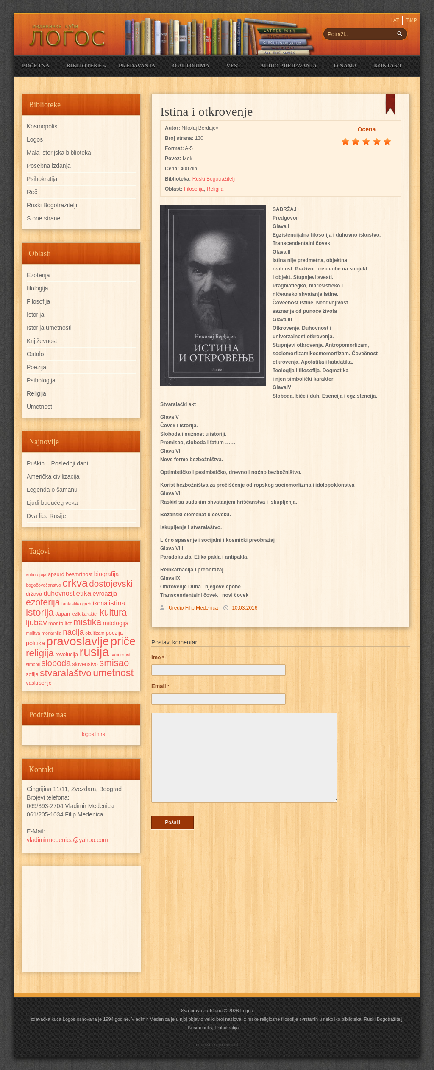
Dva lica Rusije (46, 516)
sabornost (121, 654)
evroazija (105, 593)
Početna (35, 65)
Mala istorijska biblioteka (59, 152)
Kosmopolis (42, 126)
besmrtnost (79, 574)
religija (40, 652)
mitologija (116, 623)
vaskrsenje (39, 683)
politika (35, 643)
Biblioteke (86, 65)
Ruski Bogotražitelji (214, 179)
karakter (90, 613)
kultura (113, 612)
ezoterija (43, 602)
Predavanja (137, 65)
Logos (35, 139)
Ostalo (35, 354)
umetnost (113, 672)
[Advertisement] (81, 919)
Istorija (35, 314)
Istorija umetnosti (49, 327)
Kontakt (388, 65)
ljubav (36, 622)
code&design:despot (217, 1044)
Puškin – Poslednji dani (57, 463)
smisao (114, 663)
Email (160, 686)
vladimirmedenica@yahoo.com (67, 839)
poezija (114, 633)
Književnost (42, 340)
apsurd (56, 574)
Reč (32, 192)
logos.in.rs (93, 734)
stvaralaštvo (66, 672)
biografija (106, 574)
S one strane (43, 218)
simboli (33, 664)
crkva (75, 583)
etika (83, 593)
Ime (157, 657)
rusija (94, 652)
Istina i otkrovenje (206, 111)
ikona (100, 603)
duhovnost (59, 593)
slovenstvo (84, 664)
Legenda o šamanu (52, 489)
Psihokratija (42, 179)
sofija (32, 674)
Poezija (36, 367)
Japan (62, 613)
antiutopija (36, 574)
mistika (87, 622)
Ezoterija (38, 275)
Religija (215, 189)
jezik (75, 613)
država (34, 594)
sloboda (56, 663)
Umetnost (39, 406)
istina (117, 603)
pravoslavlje (77, 641)
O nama (345, 65)
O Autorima (190, 65)
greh (86, 603)
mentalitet (60, 623)
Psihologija (41, 380)
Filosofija (194, 189)
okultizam (94, 632)
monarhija (51, 632)
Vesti (234, 65)
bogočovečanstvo (43, 585)
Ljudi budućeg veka (52, 502)
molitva (33, 632)
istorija (40, 612)
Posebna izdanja (49, 165)
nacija (73, 631)
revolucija (66, 654)
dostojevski (111, 583)
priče (123, 641)
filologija (37, 288)
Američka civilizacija (53, 476)
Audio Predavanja (288, 65)
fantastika (71, 603)
